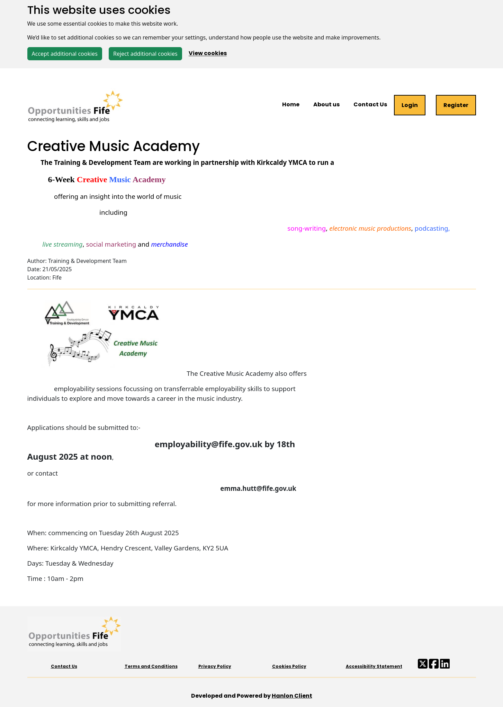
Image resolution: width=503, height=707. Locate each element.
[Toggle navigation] (13, 73)
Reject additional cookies (145, 54)
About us (326, 104)
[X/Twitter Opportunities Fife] (423, 666)
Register (455, 105)
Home (290, 104)
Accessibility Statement (374, 666)
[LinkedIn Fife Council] (445, 666)
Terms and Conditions (151, 666)
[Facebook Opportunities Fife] (434, 666)
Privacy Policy (214, 666)
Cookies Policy (289, 666)
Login (410, 105)
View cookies (208, 54)
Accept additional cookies (65, 54)
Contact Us (370, 104)
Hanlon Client (292, 696)
